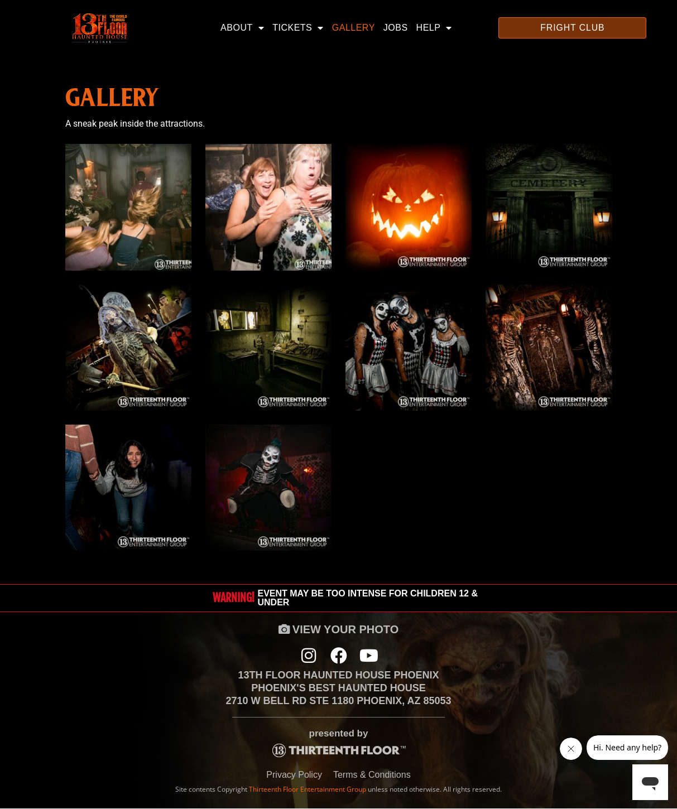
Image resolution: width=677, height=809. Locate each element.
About (242, 28)
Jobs (395, 27)
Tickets (298, 28)
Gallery (353, 27)
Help (434, 28)
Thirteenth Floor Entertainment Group (307, 790)
